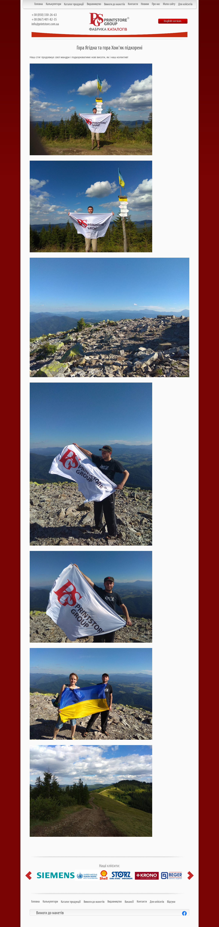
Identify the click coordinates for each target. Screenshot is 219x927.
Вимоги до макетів (114, 4)
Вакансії (129, 902)
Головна (38, 4)
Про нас (156, 4)
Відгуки (171, 902)
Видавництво (94, 4)
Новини (145, 4)
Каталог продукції (74, 4)
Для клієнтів (185, 4)
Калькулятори (53, 4)
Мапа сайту (169, 4)
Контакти (133, 4)
